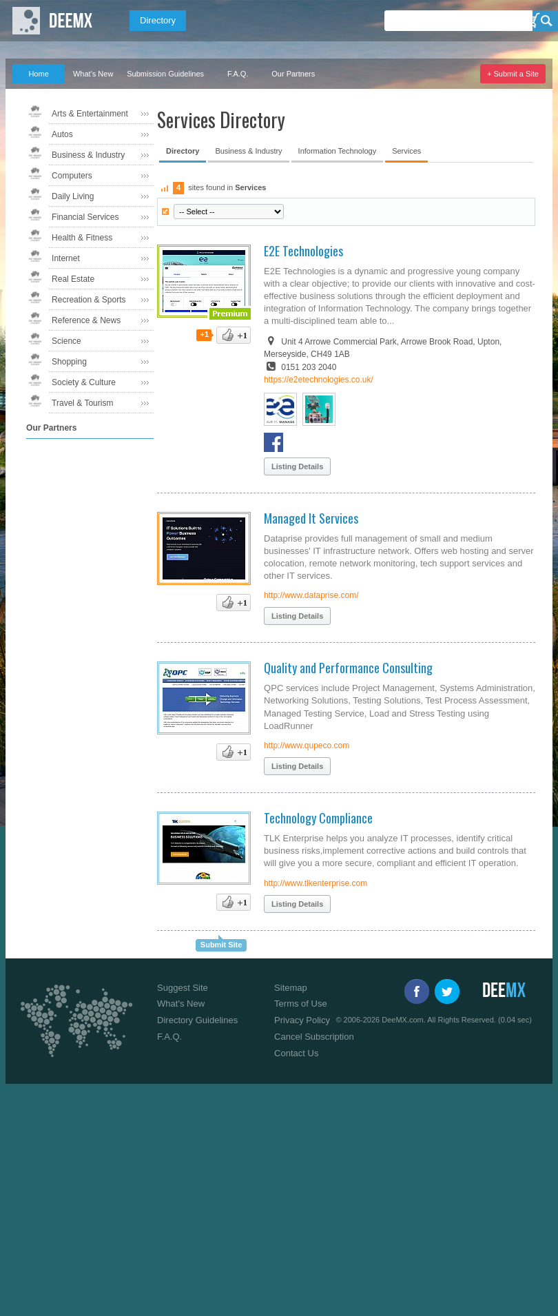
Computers (72, 176)
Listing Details (297, 466)
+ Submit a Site (513, 74)
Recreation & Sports (88, 300)
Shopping (69, 362)
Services (406, 151)
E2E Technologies (303, 251)
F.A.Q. (238, 74)
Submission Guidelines (165, 74)
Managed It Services (311, 518)
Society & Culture (84, 382)
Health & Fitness (82, 238)
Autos (62, 134)
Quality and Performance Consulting (348, 668)
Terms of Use (300, 1003)
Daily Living (73, 196)
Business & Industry (88, 155)
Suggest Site (182, 988)
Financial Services (85, 217)
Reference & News (86, 320)
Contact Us (296, 1053)
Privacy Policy (302, 1020)
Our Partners (293, 74)
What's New (93, 74)
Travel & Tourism (82, 403)
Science (66, 341)
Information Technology (337, 151)
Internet (66, 258)
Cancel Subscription (314, 1036)
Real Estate (73, 279)
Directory (158, 20)
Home (38, 74)
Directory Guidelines (197, 1020)
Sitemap (290, 988)
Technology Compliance (318, 818)
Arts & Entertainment (90, 114)
